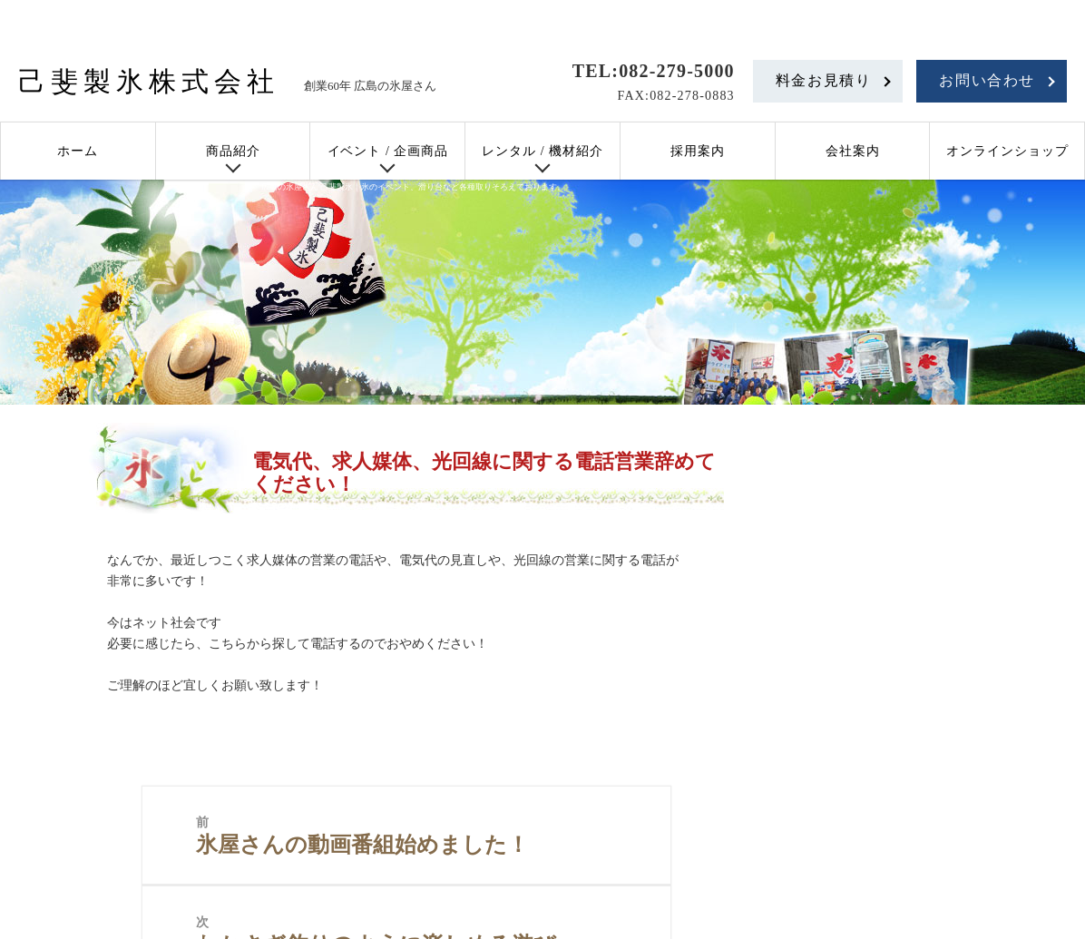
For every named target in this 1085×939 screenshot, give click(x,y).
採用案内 (697, 151)
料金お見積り (824, 80)
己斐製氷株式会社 (148, 81)
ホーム (77, 151)
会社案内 (853, 151)
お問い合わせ (987, 80)
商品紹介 (233, 151)
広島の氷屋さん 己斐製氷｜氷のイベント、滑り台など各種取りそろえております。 (413, 186)
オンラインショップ (1007, 151)
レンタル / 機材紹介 (542, 151)
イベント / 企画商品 (388, 151)
